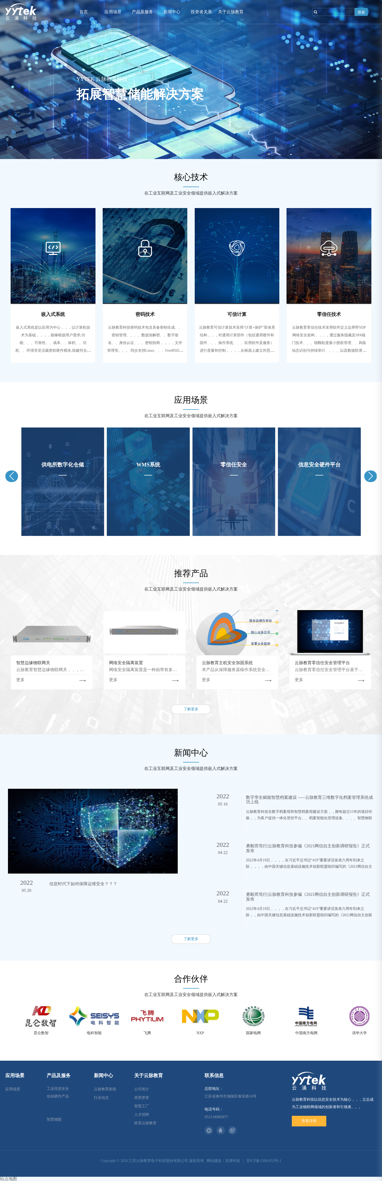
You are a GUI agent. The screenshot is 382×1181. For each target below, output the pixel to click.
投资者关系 (201, 12)
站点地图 (8, 1178)
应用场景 (113, 12)
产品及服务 (142, 12)
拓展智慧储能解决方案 (140, 94)
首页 (83, 12)
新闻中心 (171, 12)
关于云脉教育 (231, 12)
